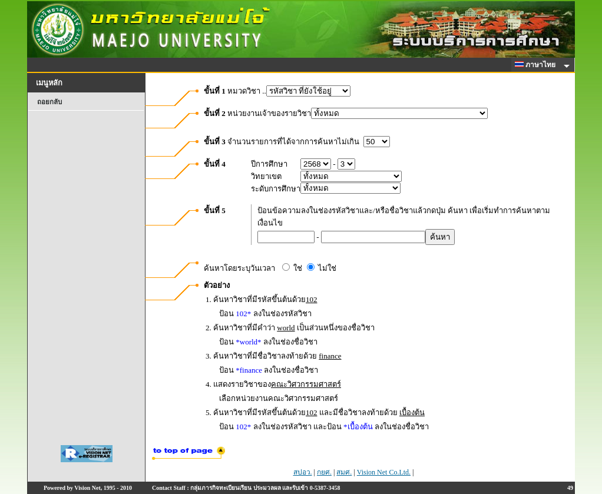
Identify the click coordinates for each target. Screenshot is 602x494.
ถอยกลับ (49, 101)
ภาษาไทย (537, 65)
